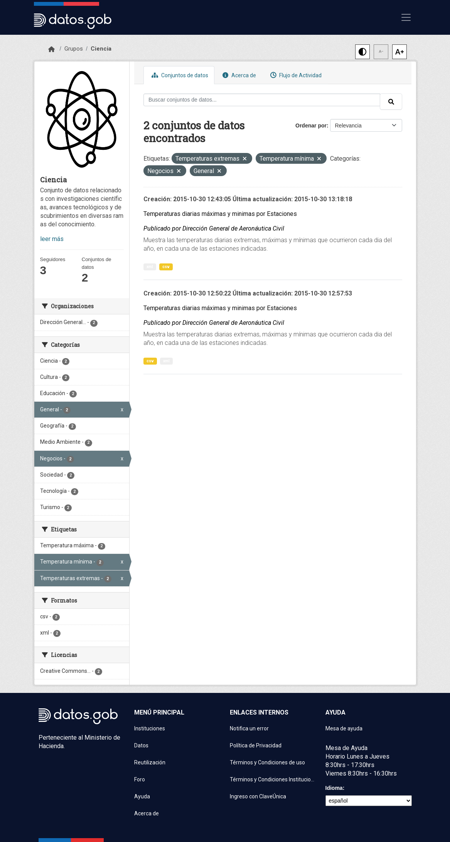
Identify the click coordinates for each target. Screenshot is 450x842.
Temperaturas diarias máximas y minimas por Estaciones (220, 213)
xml (150, 266)
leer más (52, 239)
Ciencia (101, 48)
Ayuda (142, 796)
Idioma (334, 788)
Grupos (73, 48)
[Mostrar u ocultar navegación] (406, 17)
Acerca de (238, 75)
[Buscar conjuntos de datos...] (261, 99)
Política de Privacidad (255, 745)
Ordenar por (311, 125)
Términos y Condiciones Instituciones (273, 779)
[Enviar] (391, 101)
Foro (139, 779)
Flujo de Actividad (295, 75)
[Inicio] (51, 49)
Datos (141, 745)
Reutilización (149, 762)
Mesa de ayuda (343, 728)
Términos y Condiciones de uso (267, 762)
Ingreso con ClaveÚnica (258, 796)
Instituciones (149, 728)
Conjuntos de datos (179, 75)
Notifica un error (249, 728)
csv (166, 266)
